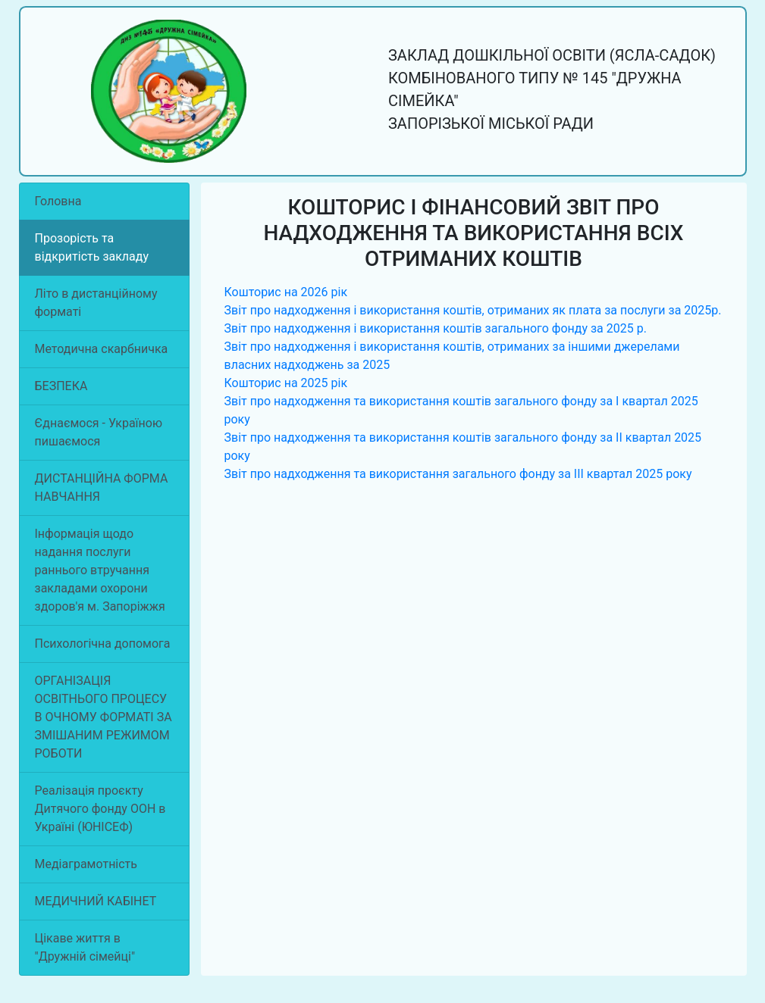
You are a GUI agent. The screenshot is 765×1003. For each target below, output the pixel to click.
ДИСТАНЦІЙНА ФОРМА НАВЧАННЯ (101, 487)
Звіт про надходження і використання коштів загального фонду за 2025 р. (435, 328)
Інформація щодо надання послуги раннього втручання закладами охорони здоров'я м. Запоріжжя (100, 570)
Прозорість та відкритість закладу (92, 247)
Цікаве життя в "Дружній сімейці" (85, 947)
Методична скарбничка (101, 349)
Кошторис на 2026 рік (286, 292)
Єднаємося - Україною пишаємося (98, 432)
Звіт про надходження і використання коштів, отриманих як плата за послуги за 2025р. (473, 310)
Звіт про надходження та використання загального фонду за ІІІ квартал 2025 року (458, 474)
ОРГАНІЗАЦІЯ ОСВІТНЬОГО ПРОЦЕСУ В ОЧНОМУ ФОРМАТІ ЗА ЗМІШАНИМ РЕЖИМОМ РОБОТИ (103, 717)
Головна (58, 201)
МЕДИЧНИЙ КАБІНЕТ (96, 901)
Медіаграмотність (86, 864)
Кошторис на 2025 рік (286, 383)
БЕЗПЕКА (61, 386)
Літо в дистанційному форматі (96, 302)
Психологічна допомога (103, 643)
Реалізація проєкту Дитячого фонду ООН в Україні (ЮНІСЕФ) (100, 808)
